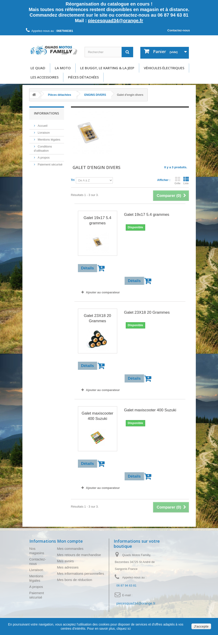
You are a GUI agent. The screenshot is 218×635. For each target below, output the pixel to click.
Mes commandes (70, 549)
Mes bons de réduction (74, 580)
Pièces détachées (83, 77)
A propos (43, 157)
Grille (178, 180)
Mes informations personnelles (80, 573)
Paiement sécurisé (50, 164)
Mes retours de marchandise (79, 555)
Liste (186, 180)
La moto (63, 68)
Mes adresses (68, 567)
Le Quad (38, 68)
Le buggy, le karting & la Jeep (107, 68)
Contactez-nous (178, 30)
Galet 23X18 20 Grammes (97, 318)
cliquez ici (123, 628)
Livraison (43, 132)
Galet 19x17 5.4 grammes (97, 220)
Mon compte (70, 541)
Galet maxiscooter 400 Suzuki (97, 416)
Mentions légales (48, 139)
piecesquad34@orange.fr (115, 20)
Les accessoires (44, 77)
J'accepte (201, 626)
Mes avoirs (65, 561)
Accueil (42, 125)
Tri (73, 180)
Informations (46, 113)
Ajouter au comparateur (103, 292)
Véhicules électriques (164, 68)
